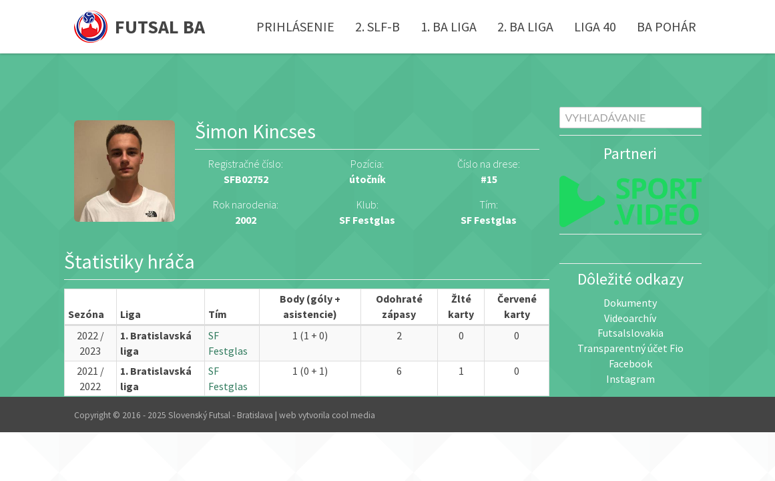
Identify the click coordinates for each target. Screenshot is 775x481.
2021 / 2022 (90, 378)
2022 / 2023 (90, 343)
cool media (353, 415)
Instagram (630, 378)
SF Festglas (489, 219)
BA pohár (666, 26)
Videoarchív (630, 318)
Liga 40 (595, 26)
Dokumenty (630, 302)
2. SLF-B (377, 26)
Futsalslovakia (630, 332)
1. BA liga (449, 26)
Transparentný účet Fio (630, 348)
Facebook (630, 363)
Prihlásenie (295, 26)
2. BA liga (525, 26)
